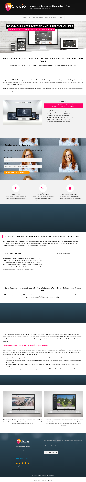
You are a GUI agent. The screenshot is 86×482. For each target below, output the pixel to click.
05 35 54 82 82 (51, 452)
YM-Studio (38, 475)
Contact (60, 17)
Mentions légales (50, 475)
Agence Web (26, 17)
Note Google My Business (22, 460)
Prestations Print (50, 17)
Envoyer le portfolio (16, 172)
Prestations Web (38, 17)
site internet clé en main (54, 443)
